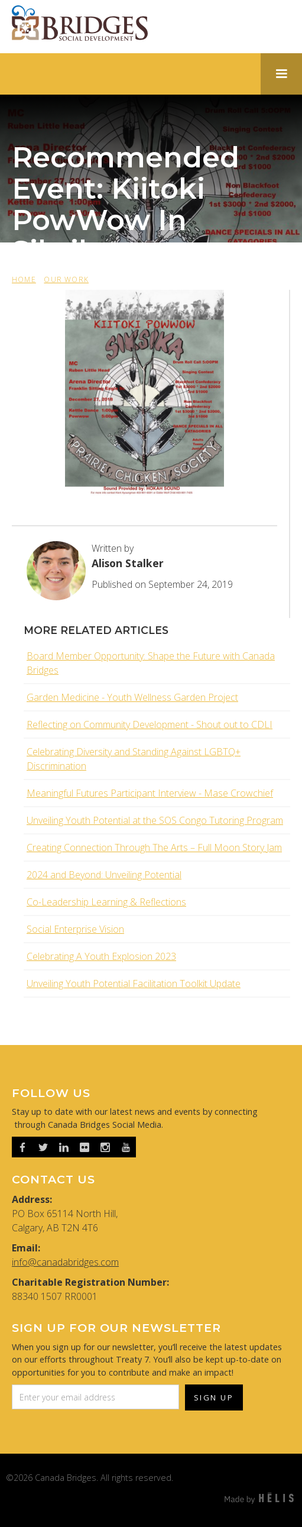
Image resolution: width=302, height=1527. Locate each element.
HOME (24, 279)
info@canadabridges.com (65, 1262)
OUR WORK (66, 279)
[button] (281, 74)
